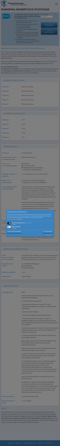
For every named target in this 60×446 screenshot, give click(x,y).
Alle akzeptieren (47, 232)
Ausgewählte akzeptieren (14, 232)
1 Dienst (14, 224)
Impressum (20, 219)
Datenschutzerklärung (12, 219)
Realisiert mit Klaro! (48, 234)
